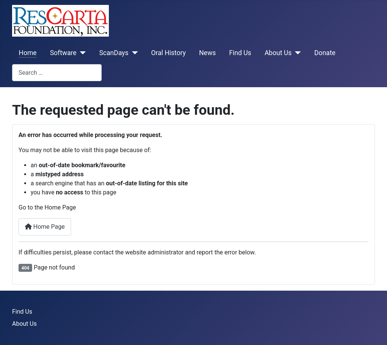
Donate (325, 53)
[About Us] (296, 53)
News (207, 53)
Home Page (45, 226)
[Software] (81, 53)
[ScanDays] (133, 53)
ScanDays (113, 53)
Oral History (168, 53)
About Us (278, 53)
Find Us (240, 53)
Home (28, 53)
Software (63, 53)
